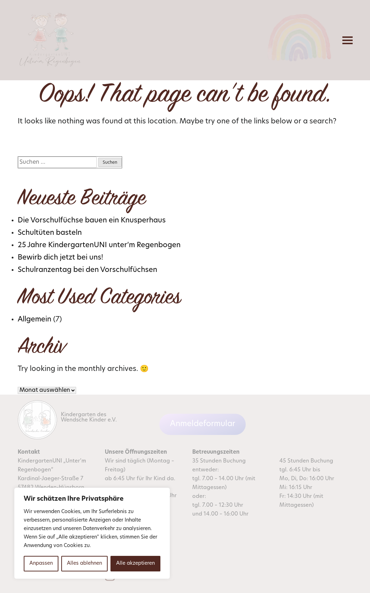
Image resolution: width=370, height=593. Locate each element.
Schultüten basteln (50, 233)
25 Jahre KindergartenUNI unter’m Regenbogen (99, 245)
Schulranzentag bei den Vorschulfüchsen (87, 270)
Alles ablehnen (84, 563)
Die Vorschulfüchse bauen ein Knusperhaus (92, 220)
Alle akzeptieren (135, 563)
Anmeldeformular (202, 424)
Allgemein (34, 319)
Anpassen (41, 563)
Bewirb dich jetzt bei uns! (60, 257)
